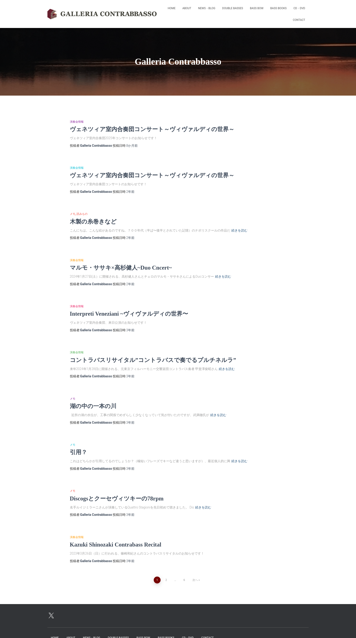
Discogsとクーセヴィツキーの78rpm (117, 498)
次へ (195, 580)
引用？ (78, 452)
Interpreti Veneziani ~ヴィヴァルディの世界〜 (129, 314)
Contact (299, 20)
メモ (72, 213)
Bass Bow (256, 8)
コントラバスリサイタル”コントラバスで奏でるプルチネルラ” (153, 360)
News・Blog (206, 8)
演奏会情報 (77, 121)
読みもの (82, 213)
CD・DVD (299, 8)
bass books (278, 8)
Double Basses (232, 8)
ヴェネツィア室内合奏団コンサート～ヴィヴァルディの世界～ (152, 129)
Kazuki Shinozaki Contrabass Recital (115, 544)
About (186, 8)
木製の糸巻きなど (93, 221)
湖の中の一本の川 (93, 406)
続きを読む (239, 230)
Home (171, 8)
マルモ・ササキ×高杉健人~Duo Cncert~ (121, 268)
